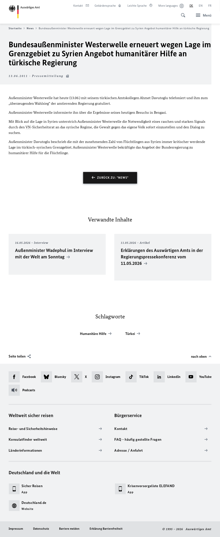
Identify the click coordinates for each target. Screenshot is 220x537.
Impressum (16, 529)
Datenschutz (41, 529)
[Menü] (202, 15)
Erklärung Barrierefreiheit (106, 529)
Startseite (17, 28)
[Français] (209, 6)
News (32, 28)
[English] (201, 6)
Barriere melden (69, 529)
